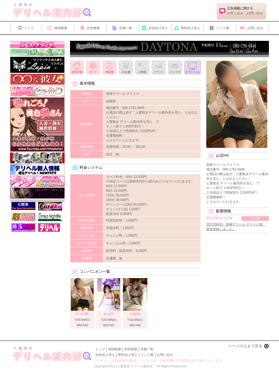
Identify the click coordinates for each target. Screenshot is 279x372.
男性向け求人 (190, 28)
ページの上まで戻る (245, 346)
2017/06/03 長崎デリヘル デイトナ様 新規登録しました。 (236, 226)
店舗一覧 (125, 28)
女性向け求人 (158, 28)
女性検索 (93, 28)
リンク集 (222, 28)
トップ (29, 28)
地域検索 (60, 28)
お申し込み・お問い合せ (245, 11)
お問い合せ (255, 28)
